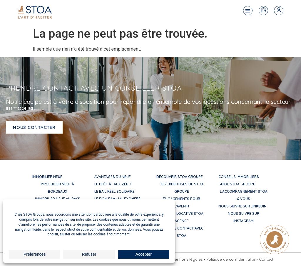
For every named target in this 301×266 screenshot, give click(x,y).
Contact (266, 259)
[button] (247, 10)
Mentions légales (187, 259)
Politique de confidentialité (230, 259)
